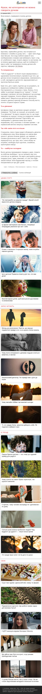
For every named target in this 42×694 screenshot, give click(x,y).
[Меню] (39, 2)
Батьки (35, 167)
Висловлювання (20, 167)
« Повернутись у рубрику (9, 172)
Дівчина (29, 167)
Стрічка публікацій (25, 172)
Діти (6, 167)
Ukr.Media (19, 66)
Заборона (11, 167)
